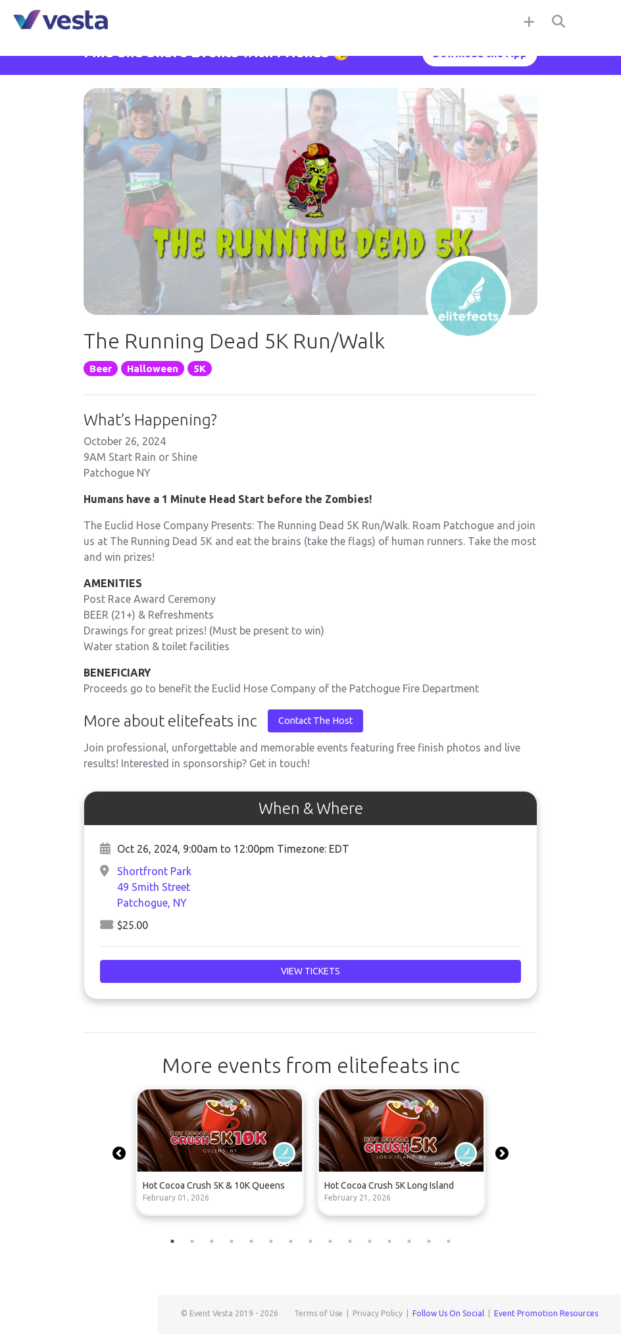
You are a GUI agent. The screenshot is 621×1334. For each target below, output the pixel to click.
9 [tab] (330, 1241)
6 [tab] (271, 1241)
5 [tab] (251, 1241)
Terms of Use (318, 1313)
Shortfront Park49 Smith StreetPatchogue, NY (154, 887)
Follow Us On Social (448, 1313)
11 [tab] (369, 1241)
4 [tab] (231, 1241)
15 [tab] (448, 1241)
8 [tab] (310, 1241)
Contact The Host (315, 720)
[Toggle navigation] (595, 21)
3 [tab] (211, 1241)
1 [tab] (172, 1241)
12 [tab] (389, 1241)
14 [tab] (428, 1241)
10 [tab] (350, 1241)
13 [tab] (409, 1241)
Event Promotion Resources (546, 1313)
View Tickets (310, 971)
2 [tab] (192, 1241)
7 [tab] (290, 1241)
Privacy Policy (378, 1313)
